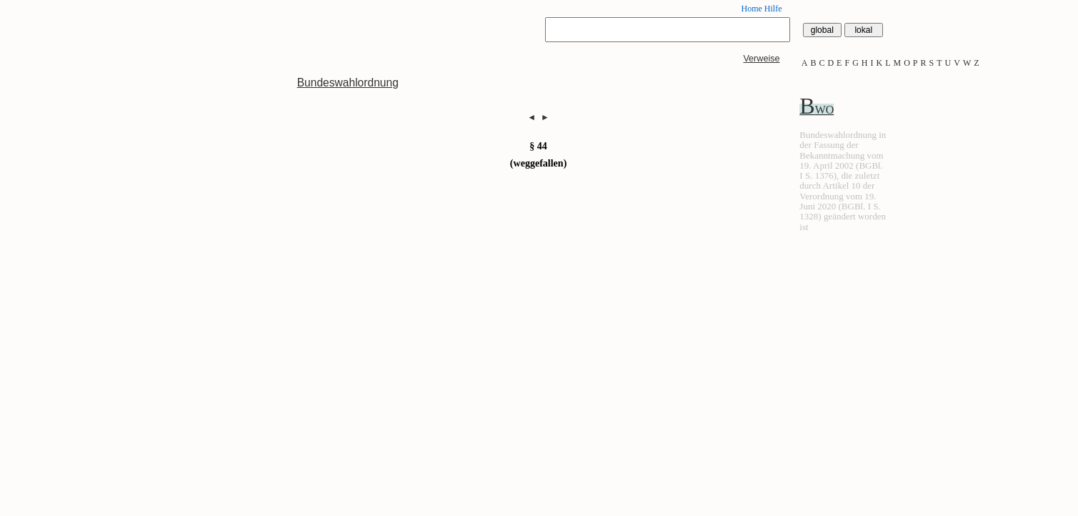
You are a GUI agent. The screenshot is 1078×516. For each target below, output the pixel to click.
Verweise (761, 59)
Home (751, 9)
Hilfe (773, 9)
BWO (816, 110)
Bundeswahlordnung (348, 82)
